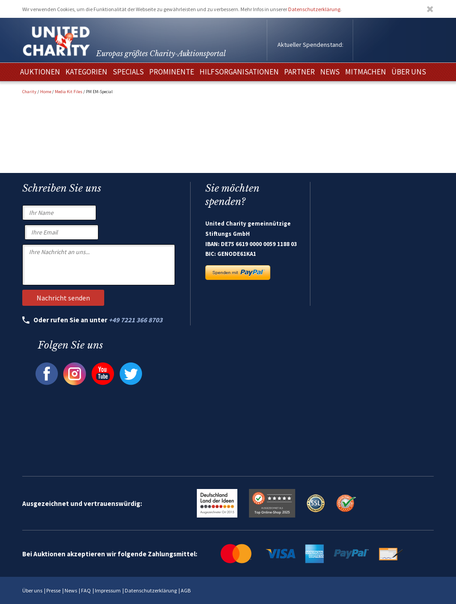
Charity (29, 92)
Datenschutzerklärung (314, 9)
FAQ (86, 590)
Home (45, 92)
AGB (186, 590)
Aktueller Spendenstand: (310, 44)
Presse (53, 590)
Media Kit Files (68, 92)
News (71, 590)
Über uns (32, 590)
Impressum (108, 590)
